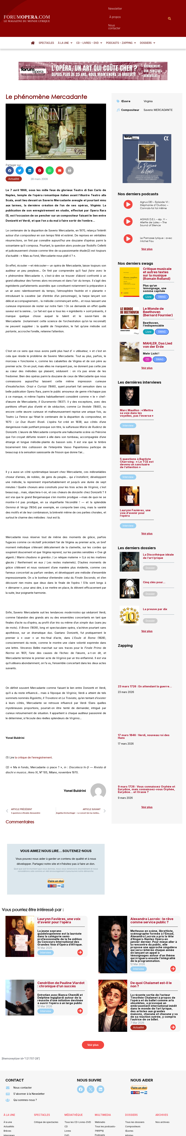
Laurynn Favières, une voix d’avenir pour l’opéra (135, 493)
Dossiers (147, 23)
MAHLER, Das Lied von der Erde (157, 325)
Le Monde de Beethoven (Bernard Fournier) (158, 292)
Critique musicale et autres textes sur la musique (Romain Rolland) (157, 254)
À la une (65, 23)
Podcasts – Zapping (121, 23)
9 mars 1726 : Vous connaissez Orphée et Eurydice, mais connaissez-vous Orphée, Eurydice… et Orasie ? (146, 769)
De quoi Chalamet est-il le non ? (151, 964)
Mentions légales (71, 1128)
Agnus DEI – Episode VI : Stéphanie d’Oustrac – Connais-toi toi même (154, 185)
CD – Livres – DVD (89, 23)
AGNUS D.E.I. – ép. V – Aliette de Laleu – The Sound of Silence (153, 202)
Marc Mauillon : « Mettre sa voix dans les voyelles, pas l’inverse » (136, 393)
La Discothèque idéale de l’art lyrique (158, 536)
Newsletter (86, 8)
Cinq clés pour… (154, 562)
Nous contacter (125, 8)
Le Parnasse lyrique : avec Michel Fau (156, 220)
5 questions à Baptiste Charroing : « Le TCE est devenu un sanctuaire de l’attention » (136, 443)
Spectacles (46, 23)
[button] (65, 23)
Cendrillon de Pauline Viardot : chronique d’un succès (60, 964)
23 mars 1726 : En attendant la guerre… (145, 666)
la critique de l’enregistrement (33, 738)
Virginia (148, 81)
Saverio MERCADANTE (158, 90)
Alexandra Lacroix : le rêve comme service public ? (151, 900)
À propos (104, 8)
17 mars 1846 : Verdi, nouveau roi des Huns (143, 717)
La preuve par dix (155, 589)
